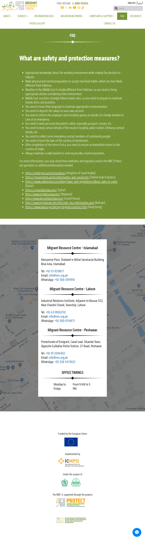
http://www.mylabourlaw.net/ (42, 194)
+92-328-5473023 (64, 362)
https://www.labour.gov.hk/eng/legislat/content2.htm (56, 207)
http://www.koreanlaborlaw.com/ (44, 198)
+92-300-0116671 (64, 321)
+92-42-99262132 (56, 312)
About (7, 16)
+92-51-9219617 (55, 271)
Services (23, 16)
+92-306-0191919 (64, 280)
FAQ (122, 16)
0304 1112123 (80, 3)
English (131, 3)
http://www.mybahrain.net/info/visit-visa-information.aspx (59, 203)
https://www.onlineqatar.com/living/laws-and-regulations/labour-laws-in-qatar (71, 182)
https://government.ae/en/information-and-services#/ (57, 177)
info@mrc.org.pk (58, 275)
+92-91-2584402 (55, 353)
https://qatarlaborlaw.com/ (41, 190)
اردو (140, 3)
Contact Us (110, 23)
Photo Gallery (37, 23)
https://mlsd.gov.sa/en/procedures (45, 173)
